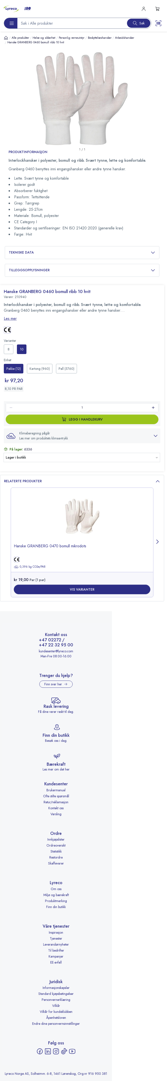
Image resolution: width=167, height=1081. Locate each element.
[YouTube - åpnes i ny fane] (72, 1051)
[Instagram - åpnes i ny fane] (56, 1051)
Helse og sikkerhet (44, 38)
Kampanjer (56, 956)
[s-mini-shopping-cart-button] (157, 9)
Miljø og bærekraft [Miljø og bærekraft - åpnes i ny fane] (56, 895)
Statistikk (56, 851)
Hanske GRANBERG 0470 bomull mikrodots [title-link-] (50, 546)
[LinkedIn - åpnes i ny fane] (47, 1051)
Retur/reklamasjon (56, 802)
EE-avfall (56, 962)
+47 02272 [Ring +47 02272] (50, 640)
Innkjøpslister (56, 839)
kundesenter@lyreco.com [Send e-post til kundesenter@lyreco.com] (56, 651)
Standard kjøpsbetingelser (56, 993)
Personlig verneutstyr (71, 38)
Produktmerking (56, 900)
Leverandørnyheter (56, 944)
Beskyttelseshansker (99, 38)
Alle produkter (20, 38)
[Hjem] (6, 37)
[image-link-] (82, 519)
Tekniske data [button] (82, 252)
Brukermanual (56, 790)
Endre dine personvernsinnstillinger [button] (56, 1023)
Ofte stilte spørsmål (56, 796)
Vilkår (56, 1005)
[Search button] (138, 23)
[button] (82, 436)
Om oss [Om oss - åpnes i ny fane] (56, 889)
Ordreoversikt (56, 845)
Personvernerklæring (56, 999)
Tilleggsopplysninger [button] (82, 270)
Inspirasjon (56, 932)
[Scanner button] (158, 23)
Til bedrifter (56, 950)
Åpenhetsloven (56, 1017)
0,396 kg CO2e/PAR (30, 566)
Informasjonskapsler (56, 987)
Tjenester (56, 938)
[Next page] (157, 542)
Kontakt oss (56, 808)
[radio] (8, 349)
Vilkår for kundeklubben (56, 1011)
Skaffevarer (56, 863)
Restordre (56, 857)
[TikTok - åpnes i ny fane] (64, 1051)
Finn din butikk (56, 906)
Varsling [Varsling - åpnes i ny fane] (56, 814)
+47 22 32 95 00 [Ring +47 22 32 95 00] (56, 645)
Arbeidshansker (124, 38)
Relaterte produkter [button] (82, 481)
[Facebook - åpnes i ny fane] (39, 1051)
